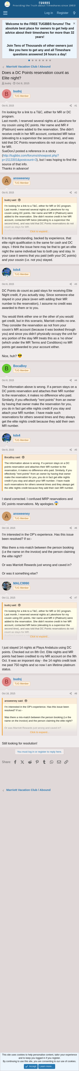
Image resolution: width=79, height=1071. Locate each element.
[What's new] (74, 13)
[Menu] (5, 13)
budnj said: (10, 200)
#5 (76, 449)
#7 (76, 597)
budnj (8, 83)
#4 (76, 380)
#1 (76, 105)
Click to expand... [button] (39, 231)
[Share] (70, 106)
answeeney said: (13, 700)
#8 (76, 693)
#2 (76, 192)
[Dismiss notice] (73, 24)
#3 (76, 284)
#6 (76, 528)
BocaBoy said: (12, 457)
